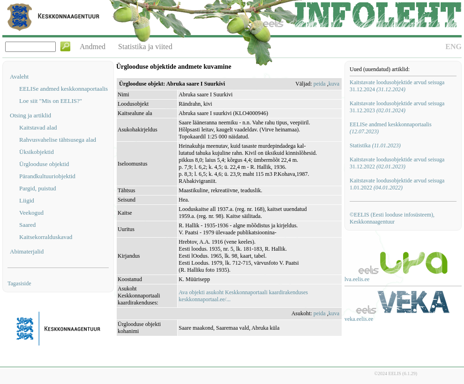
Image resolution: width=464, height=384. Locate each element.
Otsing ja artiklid (30, 115)
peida (320, 83)
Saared (27, 224)
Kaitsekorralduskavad (45, 236)
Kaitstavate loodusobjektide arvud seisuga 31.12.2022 (397, 163)
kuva (334, 83)
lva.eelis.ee (356, 279)
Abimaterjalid (27, 251)
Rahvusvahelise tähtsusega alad (57, 139)
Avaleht (19, 76)
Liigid (26, 200)
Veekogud (31, 212)
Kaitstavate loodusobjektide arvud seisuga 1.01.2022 (397, 184)
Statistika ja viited (145, 47)
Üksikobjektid (36, 151)
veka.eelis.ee (358, 319)
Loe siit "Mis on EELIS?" (50, 100)
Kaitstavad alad (38, 127)
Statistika (375, 145)
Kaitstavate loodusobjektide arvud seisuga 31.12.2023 (397, 107)
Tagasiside (19, 283)
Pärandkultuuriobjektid (47, 176)
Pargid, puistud (37, 188)
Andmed (92, 47)
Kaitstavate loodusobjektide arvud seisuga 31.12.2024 (397, 86)
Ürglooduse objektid (44, 163)
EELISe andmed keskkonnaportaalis (63, 88)
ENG (453, 47)
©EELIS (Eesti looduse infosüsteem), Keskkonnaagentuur (392, 218)
